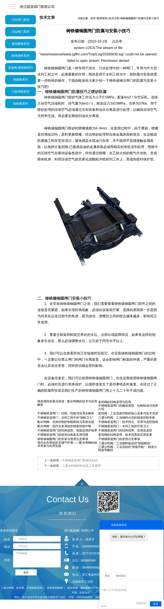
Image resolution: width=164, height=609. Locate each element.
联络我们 (121, 575)
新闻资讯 (102, 18)
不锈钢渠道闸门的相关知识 (80, 460)
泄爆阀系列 (20, 79)
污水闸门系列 (20, 19)
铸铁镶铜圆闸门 (56, 128)
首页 (92, 18)
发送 (155, 603)
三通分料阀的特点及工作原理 (81, 465)
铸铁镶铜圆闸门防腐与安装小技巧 (139, 18)
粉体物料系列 (20, 55)
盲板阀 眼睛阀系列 (20, 67)
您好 (107, 575)
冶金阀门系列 (20, 31)
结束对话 (141, 603)
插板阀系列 (20, 103)
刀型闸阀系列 (20, 91)
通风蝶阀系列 (20, 43)
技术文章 (114, 18)
